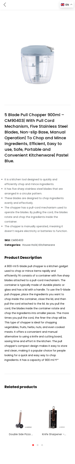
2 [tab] (37, 445)
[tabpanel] (21, 417)
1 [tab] (33, 445)
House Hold (29, 245)
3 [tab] (42, 445)
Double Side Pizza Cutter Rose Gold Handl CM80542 (21, 434)
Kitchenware (46, 245)
